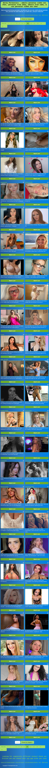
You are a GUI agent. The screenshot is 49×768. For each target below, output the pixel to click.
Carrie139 (3, 511)
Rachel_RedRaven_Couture (32, 207)
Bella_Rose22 (4, 359)
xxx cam (30, 758)
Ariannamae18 (29, 384)
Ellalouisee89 (28, 182)
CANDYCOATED (29, 689)
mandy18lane (28, 308)
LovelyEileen (28, 715)
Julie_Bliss (4, 664)
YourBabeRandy (5, 588)
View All (4, 23)
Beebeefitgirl (28, 359)
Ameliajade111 (5, 715)
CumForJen (28, 664)
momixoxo (28, 232)
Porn (40, 15)
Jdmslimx (3, 308)
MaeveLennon (4, 486)
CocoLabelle (28, 460)
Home (17, 19)
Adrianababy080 (5, 30)
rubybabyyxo (4, 613)
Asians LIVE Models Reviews (8, 15)
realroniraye (4, 639)
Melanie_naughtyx (30, 435)
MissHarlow (28, 639)
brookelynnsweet (5, 689)
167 (3, 26)
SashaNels (28, 156)
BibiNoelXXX (28, 537)
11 (31, 23)
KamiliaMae (4, 232)
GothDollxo (4, 460)
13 (37, 23)
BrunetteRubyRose (30, 613)
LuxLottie (27, 588)
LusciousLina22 (29, 486)
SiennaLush (4, 283)
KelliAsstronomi (5, 435)
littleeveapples (29, 30)
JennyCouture (4, 106)
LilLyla (2, 334)
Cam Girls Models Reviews (31, 15)
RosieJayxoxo (29, 562)
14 (41, 23)
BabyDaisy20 (28, 131)
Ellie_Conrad (28, 334)
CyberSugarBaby (5, 384)
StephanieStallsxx (30, 55)
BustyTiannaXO (5, 258)
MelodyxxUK (28, 106)
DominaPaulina (5, 80)
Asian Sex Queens (19, 15)
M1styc (2, 55)
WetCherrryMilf (29, 511)
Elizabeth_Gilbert (29, 80)
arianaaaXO (4, 207)
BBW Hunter (45, 15)
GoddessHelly (4, 410)
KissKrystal (28, 258)
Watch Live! (12, 52)
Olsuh (2, 562)
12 (34, 23)
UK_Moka (3, 156)
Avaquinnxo (4, 182)
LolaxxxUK (4, 131)
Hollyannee (28, 283)
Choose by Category (27, 19)
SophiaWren (4, 537)
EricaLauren (28, 410)
